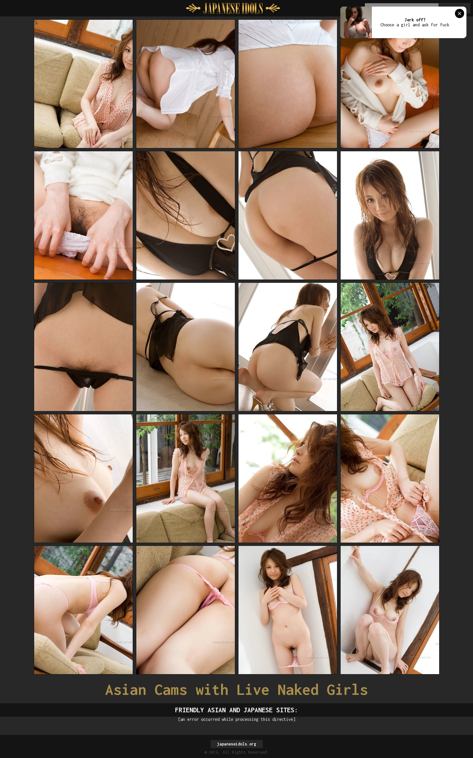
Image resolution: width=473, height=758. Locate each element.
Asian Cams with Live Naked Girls (236, 689)
